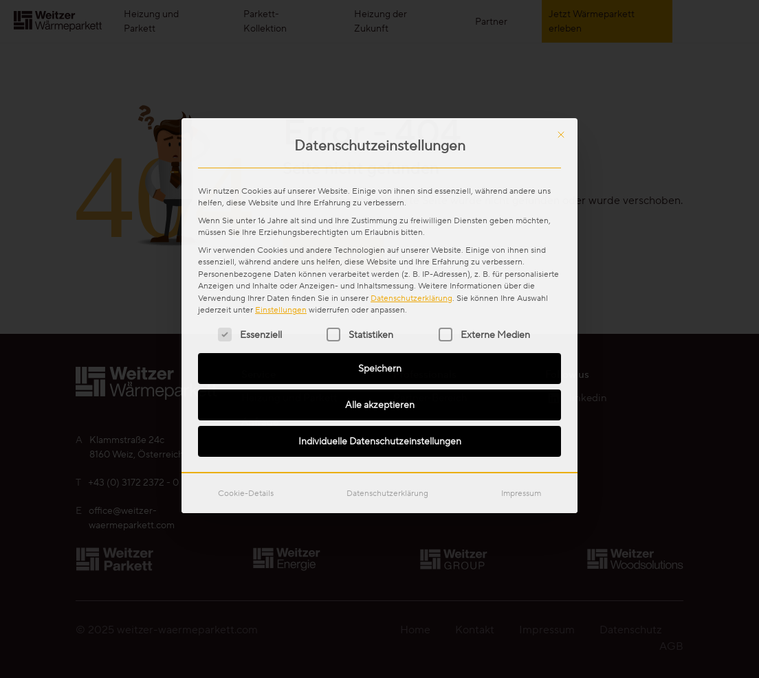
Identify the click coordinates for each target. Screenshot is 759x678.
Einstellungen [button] (281, 141)
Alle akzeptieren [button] (380, 236)
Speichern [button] (380, 200)
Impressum (521, 324)
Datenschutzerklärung (411, 129)
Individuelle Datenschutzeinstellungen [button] (379, 273)
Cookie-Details (246, 324)
